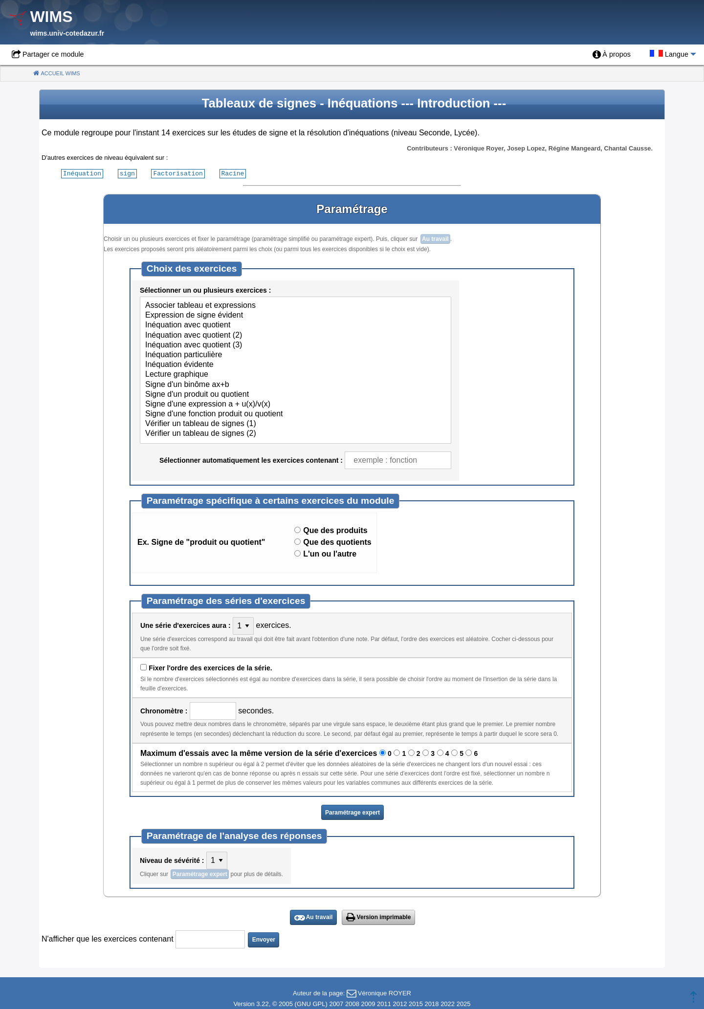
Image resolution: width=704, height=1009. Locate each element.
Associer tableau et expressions (295, 305)
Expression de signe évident (295, 315)
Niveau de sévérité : (172, 860)
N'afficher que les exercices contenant (108, 938)
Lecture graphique (295, 374)
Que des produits (335, 530)
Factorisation (177, 173)
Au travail (435, 238)
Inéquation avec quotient (295, 325)
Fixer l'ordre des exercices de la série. (210, 667)
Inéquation (82, 173)
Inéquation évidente (295, 364)
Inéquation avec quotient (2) (295, 335)
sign (127, 173)
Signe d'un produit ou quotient (295, 394)
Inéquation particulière (295, 355)
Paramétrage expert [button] (352, 812)
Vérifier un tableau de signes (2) (295, 433)
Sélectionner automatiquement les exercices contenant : (251, 460)
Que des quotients (337, 541)
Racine (232, 173)
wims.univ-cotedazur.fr (67, 33)
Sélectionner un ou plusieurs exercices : (205, 290)
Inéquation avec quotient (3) (295, 345)
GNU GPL (311, 1003)
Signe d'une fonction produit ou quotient (295, 414)
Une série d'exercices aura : (185, 625)
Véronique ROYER (384, 992)
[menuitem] (611, 54)
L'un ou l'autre (329, 553)
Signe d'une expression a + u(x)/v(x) (295, 404)
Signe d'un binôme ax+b (295, 384)
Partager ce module (53, 54)
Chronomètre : (163, 710)
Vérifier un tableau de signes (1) (295, 424)
